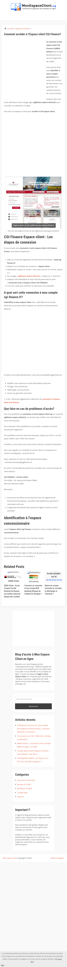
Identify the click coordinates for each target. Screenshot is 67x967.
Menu (3, 17)
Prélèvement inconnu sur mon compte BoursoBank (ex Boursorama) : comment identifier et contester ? (33, 728)
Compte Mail (22, 792)
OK (2, 965)
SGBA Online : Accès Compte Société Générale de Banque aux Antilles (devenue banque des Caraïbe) (12, 591)
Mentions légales (57, 858)
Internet (20, 796)
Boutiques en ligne (24, 788)
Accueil (10, 28)
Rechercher (33, 706)
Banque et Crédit (22, 28)
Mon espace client (10, 858)
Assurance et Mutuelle (26, 780)
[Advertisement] (29, 69)
